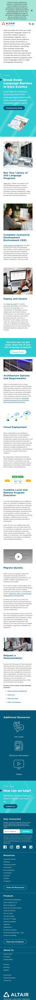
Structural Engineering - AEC (13, 932)
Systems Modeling (9, 935)
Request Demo (18, 352)
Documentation (8, 870)
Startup (6, 878)
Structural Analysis (10, 930)
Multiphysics (7, 927)
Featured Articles (9, 864)
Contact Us (10, 806)
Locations (6, 957)
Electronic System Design (12, 908)
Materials (6, 924)
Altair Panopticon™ (14, 702)
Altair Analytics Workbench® (13, 245)
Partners (6, 964)
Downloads (7, 867)
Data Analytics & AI (10, 902)
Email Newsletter (9, 978)
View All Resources (15, 887)
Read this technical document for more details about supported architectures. (16, 400)
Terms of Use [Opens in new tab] (7, 999)
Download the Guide (14, 108)
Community (7, 873)
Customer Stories (9, 859)
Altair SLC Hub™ (12, 304)
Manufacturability (9, 921)
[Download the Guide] (18, 131)
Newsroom (7, 975)
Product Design (8, 916)
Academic (7, 881)
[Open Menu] (32, 24)
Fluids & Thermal (9, 910)
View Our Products (15, 942)
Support (6, 970)
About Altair (7, 954)
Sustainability (8, 959)
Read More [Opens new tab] (23, 19)
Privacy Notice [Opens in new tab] (17, 999)
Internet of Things (9, 919)
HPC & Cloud (7, 913)
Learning (6, 875)
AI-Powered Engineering (12, 899)
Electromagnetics (9, 905)
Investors (6, 967)
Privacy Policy (6, 842)
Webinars (6, 862)
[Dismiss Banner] (32, 10)
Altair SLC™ (7, 183)
